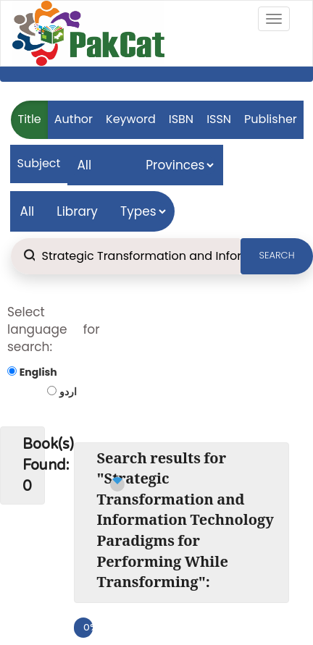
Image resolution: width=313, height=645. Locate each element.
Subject (39, 163)
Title (29, 119)
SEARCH (277, 255)
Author (73, 119)
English (38, 372)
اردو (68, 391)
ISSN (218, 119)
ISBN (181, 119)
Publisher (270, 119)
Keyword (131, 119)
